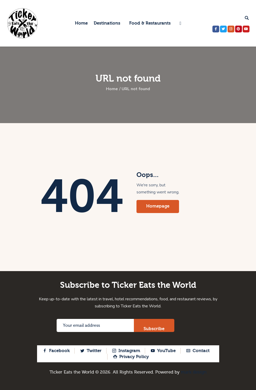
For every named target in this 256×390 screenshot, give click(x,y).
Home (112, 89)
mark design (194, 372)
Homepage (157, 206)
